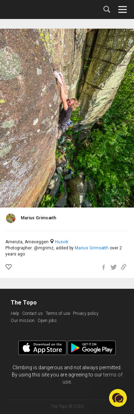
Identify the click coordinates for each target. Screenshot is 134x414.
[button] (118, 398)
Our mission (23, 320)
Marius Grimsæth (92, 247)
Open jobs (47, 320)
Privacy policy (86, 313)
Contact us (32, 313)
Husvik (61, 241)
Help (15, 313)
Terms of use (58, 313)
